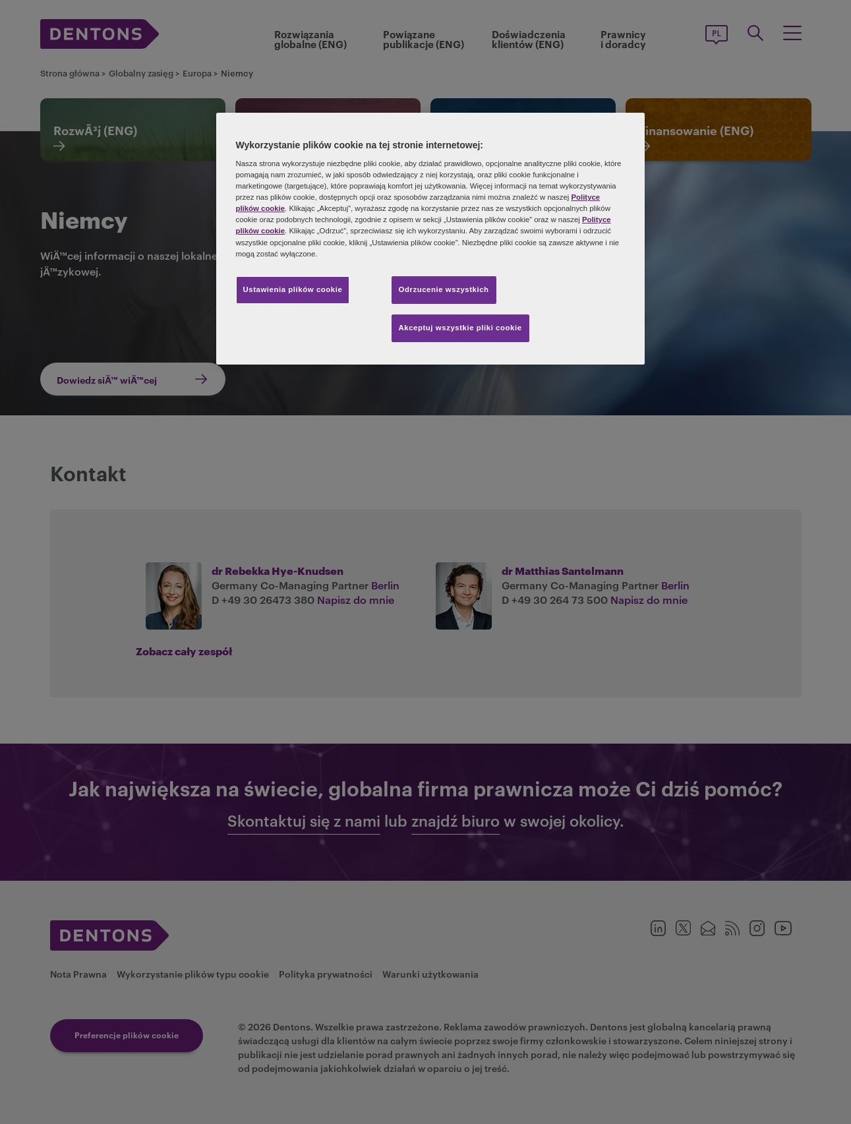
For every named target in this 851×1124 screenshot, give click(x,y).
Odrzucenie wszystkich (444, 289)
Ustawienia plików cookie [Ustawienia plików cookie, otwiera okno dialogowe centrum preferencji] (293, 289)
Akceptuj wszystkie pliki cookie (460, 328)
